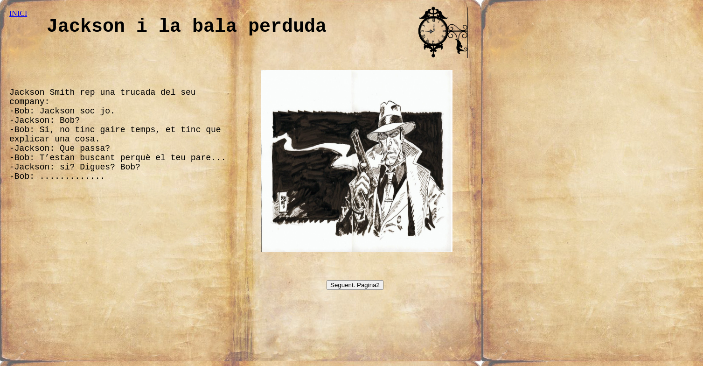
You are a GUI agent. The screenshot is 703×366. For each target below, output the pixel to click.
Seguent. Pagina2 (355, 285)
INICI (18, 13)
